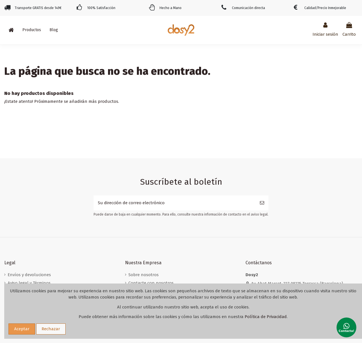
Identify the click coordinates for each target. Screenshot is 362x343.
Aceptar (21, 328)
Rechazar (51, 328)
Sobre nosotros (143, 274)
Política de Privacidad (266, 316)
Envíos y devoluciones (29, 274)
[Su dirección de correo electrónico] (175, 202)
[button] (31, 30)
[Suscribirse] (262, 202)
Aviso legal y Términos (29, 283)
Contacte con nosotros (151, 283)
